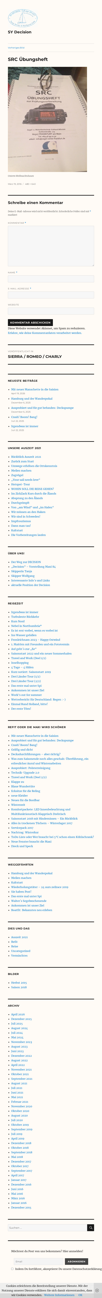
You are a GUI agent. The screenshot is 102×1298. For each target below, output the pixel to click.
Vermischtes (19, 955)
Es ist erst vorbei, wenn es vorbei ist (34, 630)
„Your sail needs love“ (25, 479)
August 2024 (19, 1028)
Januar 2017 (18, 1180)
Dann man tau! (21, 525)
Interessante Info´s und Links (30, 580)
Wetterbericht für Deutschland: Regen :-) (38, 699)
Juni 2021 (17, 1092)
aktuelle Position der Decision (30, 585)
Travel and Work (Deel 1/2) (28, 658)
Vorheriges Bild (16, 47)
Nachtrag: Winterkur (25, 832)
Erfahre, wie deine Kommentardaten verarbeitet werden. (45, 333)
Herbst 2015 (19, 982)
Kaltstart (17, 530)
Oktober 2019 (20, 1124)
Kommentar (17, 223)
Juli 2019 (16, 1134)
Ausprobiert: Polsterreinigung (30, 768)
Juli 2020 (17, 1120)
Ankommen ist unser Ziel (27, 690)
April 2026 (18, 1014)
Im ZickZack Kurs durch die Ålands (33, 493)
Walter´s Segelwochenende (28, 901)
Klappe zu (17, 781)
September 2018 (21, 1152)
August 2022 (19, 1060)
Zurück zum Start (22, 461)
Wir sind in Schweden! (25, 516)
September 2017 (21, 1170)
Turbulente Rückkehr (25, 616)
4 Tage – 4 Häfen (22, 667)
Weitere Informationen (59, 1295)
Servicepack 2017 (22, 827)
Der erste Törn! (21, 708)
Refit (14, 941)
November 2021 (21, 1069)
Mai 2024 (17, 1037)
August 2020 (19, 1115)
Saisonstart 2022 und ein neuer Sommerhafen (41, 653)
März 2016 (18, 1198)
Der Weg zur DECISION (26, 562)
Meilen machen (21, 470)
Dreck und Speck (22, 846)
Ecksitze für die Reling (25, 791)
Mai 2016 (17, 1193)
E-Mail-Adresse (19, 288)
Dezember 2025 (21, 1019)
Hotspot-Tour (20, 484)
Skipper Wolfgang (23, 575)
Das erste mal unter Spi (26, 685)
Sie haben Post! (21, 891)
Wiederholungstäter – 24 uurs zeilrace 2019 (39, 887)
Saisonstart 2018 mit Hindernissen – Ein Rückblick (44, 818)
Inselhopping (20, 662)
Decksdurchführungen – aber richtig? (35, 754)
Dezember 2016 (21, 1184)
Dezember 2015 (21, 1207)
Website (13, 304)
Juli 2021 (16, 1088)
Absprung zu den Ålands (27, 498)
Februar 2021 (19, 1101)
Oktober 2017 (20, 1166)
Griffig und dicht (22, 749)
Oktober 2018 (20, 1147)
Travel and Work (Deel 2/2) (29, 777)
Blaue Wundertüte (23, 786)
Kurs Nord (18, 621)
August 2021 (19, 1083)
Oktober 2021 (20, 1074)
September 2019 (21, 1129)
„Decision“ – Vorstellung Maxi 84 (33, 566)
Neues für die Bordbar (25, 800)
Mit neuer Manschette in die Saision (34, 389)
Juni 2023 (17, 1051)
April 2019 (17, 1138)
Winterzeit (18, 804)
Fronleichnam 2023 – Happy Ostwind (35, 639)
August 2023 (19, 1046)
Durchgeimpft (20, 502)
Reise (14, 946)
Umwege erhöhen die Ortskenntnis (34, 466)
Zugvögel (17, 475)
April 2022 (18, 1065)
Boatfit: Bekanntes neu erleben (31, 910)
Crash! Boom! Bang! (24, 417)
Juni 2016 (17, 1189)
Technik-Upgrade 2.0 (25, 772)
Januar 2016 (19, 1203)
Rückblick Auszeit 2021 (26, 456)
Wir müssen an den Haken (28, 512)
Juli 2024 (17, 1032)
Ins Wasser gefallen (24, 635)
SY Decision (19, 32)
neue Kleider (19, 795)
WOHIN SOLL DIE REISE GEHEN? (32, 489)
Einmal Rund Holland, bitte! (29, 704)
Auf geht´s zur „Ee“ (24, 649)
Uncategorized (20, 951)
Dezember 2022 (21, 1055)
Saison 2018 (19, 987)
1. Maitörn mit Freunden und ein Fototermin (40, 644)
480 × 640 (30, 184)
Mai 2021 (17, 1097)
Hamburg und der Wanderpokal (31, 398)
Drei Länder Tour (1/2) (25, 676)
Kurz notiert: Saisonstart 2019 (31, 672)
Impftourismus (21, 521)
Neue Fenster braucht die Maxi (31, 841)
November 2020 (21, 1106)
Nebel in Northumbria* (26, 626)
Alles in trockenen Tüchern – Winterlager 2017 (41, 823)
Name (12, 272)
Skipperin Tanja (21, 571)
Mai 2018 (17, 1157)
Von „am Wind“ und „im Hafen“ (32, 507)
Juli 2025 (17, 1023)
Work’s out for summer (26, 695)
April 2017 (17, 1175)
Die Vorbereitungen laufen (28, 535)
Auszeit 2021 (19, 937)
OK (80, 1295)
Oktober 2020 (20, 1111)
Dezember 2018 (21, 1143)
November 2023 (21, 1042)
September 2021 (21, 1078)
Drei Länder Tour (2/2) (26, 681)
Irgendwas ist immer (24, 426)
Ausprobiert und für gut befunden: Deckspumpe (42, 407)
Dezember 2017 (21, 1161)
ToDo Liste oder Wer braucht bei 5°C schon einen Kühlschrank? (52, 837)
